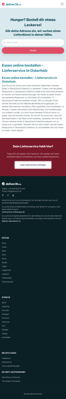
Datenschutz (7, 362)
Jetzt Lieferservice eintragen (33, 165)
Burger (4, 262)
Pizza (4, 243)
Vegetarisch (6, 270)
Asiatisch (5, 274)
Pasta (4, 247)
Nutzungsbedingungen (11, 366)
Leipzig (4, 334)
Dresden (5, 330)
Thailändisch (7, 278)
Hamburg (5, 306)
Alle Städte (6, 337)
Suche (33, 50)
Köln (3, 326)
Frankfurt (5, 318)
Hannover (6, 322)
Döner (4, 259)
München (5, 310)
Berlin (4, 303)
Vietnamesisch (7, 282)
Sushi (4, 255)
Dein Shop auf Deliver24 (11, 377)
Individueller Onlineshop (11, 381)
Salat (4, 251)
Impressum (6, 358)
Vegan (4, 266)
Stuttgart (5, 314)
